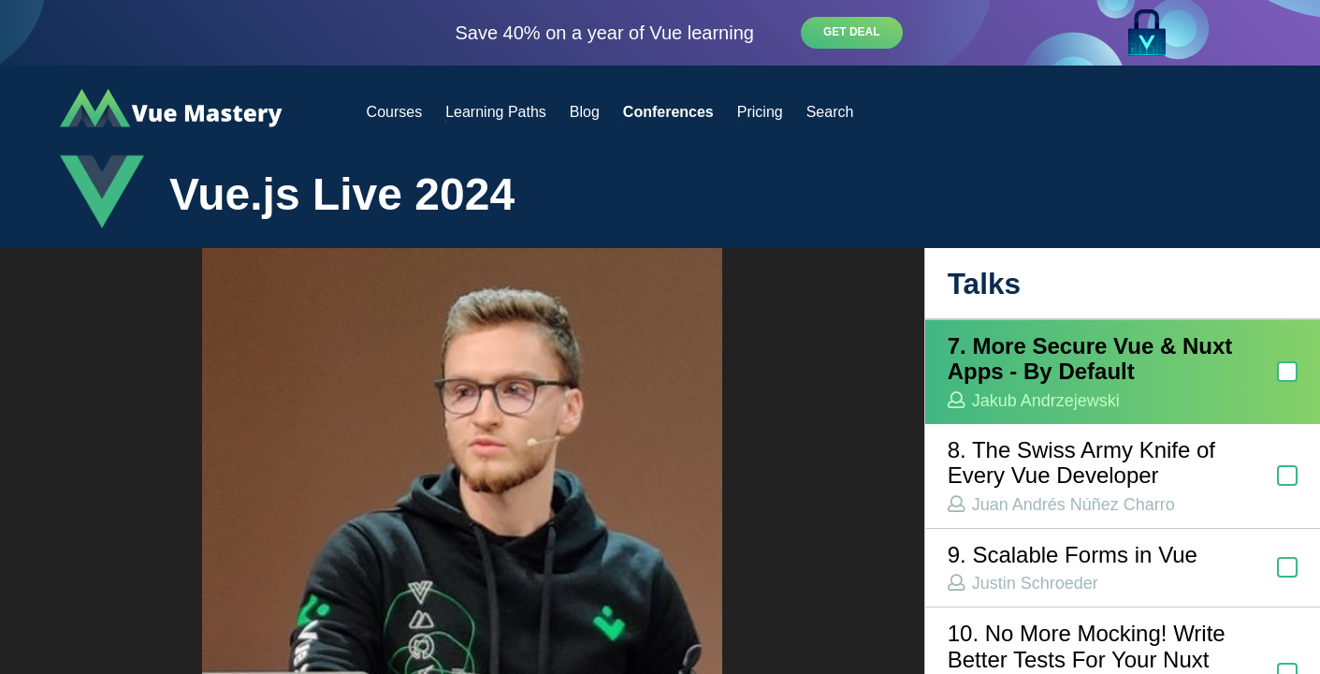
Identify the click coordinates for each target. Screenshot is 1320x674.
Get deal (851, 31)
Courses (395, 112)
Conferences (668, 112)
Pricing (760, 112)
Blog (585, 112)
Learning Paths (495, 112)
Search (830, 112)
